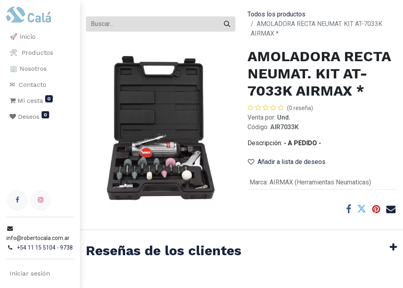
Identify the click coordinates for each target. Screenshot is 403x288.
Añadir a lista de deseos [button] (286, 162)
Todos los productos (276, 14)
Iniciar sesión (30, 273)
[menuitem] (40, 37)
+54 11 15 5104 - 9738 (45, 247)
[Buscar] (227, 24)
